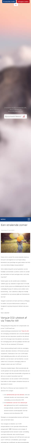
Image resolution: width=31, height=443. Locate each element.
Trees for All (24, 331)
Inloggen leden (23, 1)
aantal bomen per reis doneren (15, 394)
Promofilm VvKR (9, 1)
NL (16, 4)
